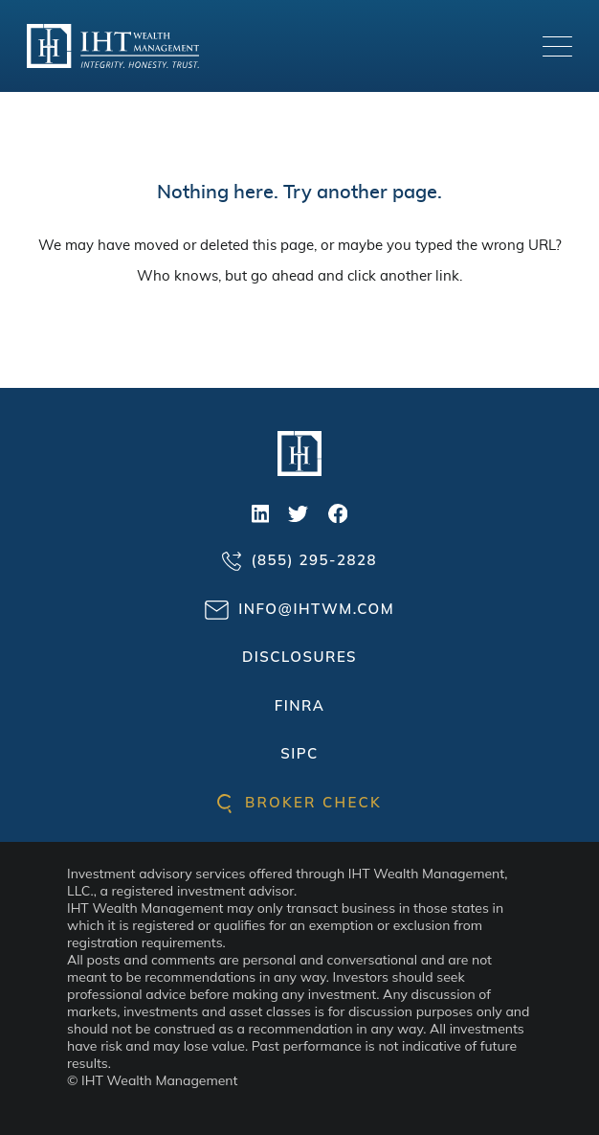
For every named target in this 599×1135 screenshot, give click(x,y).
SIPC (299, 753)
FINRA (300, 705)
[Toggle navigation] (557, 46)
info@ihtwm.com (299, 610)
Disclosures (299, 656)
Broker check (299, 802)
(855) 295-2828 (299, 561)
